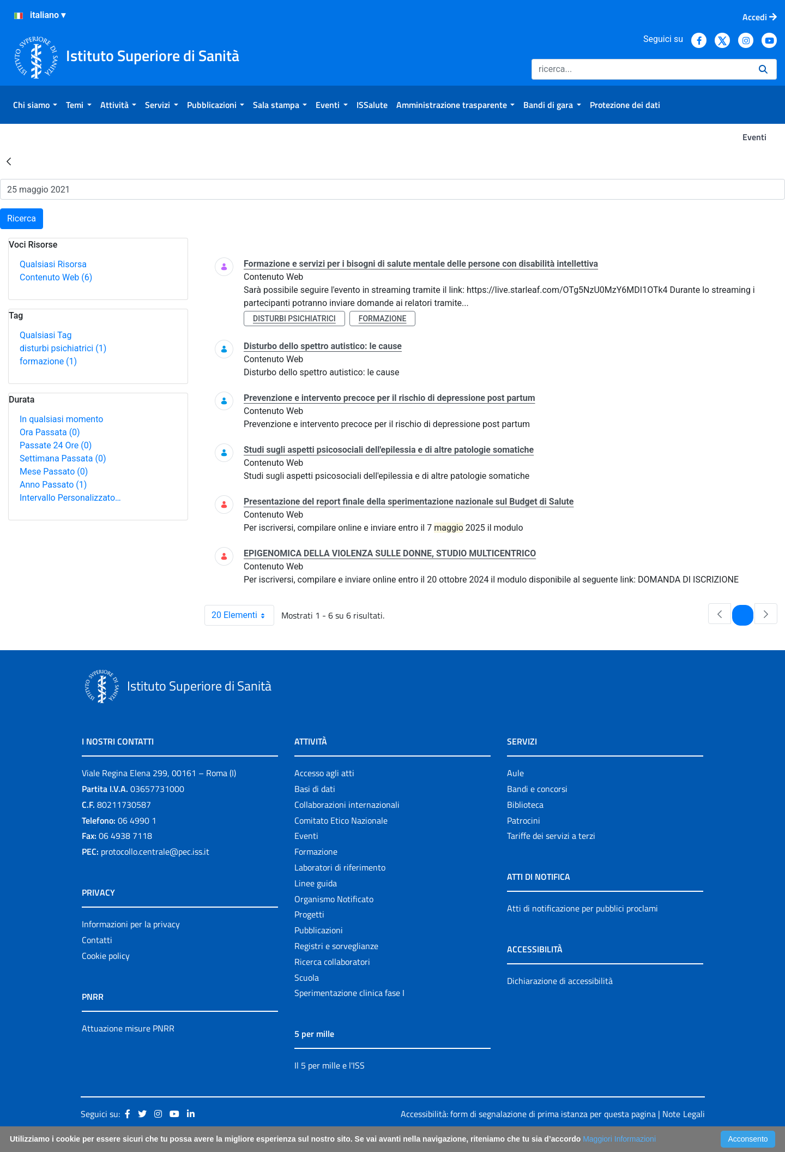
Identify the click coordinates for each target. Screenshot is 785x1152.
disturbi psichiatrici (63, 348)
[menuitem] (35, 105)
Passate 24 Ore (56, 445)
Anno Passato (53, 484)
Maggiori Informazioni (619, 1139)
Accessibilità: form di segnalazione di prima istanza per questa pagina (528, 1113)
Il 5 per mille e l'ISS (329, 1065)
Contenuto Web (56, 277)
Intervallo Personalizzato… (70, 498)
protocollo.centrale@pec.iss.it (155, 851)
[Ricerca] (641, 69)
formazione (48, 361)
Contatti (97, 939)
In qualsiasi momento (61, 419)
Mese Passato (54, 471)
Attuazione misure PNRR (128, 1028)
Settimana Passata (63, 458)
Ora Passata (50, 432)
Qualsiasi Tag (45, 335)
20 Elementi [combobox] (243, 615)
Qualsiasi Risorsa (53, 264)
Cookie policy (106, 955)
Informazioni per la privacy (131, 924)
